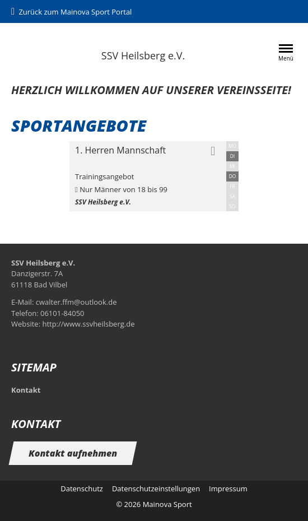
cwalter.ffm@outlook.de (76, 302)
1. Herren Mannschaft (120, 150)
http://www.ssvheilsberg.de (88, 324)
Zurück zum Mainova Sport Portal (75, 12)
